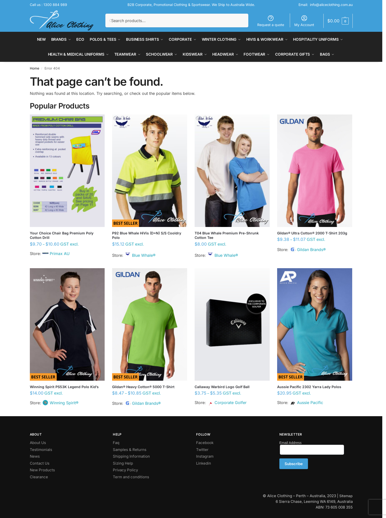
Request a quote (270, 21)
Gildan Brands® (311, 249)
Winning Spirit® (64, 402)
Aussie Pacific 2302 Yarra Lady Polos (309, 387)
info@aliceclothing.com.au (331, 4)
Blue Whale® (144, 255)
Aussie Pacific (310, 402)
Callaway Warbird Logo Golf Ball (222, 387)
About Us (38, 442)
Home (34, 68)
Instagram (205, 456)
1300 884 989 (55, 4)
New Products (42, 470)
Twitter (202, 449)
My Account (304, 21)
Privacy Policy (125, 470)
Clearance (39, 477)
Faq (116, 442)
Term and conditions (131, 477)
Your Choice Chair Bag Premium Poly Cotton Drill (61, 235)
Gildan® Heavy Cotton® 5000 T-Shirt (143, 387)
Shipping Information (131, 456)
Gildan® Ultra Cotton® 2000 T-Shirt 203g (312, 233)
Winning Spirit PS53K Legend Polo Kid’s (64, 387)
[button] (337, 21)
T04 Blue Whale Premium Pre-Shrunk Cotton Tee (227, 235)
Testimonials (41, 449)
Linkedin (203, 463)
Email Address (290, 443)
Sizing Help (123, 463)
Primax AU (60, 253)
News (35, 456)
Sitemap (346, 496)
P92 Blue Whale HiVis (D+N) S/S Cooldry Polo (146, 235)
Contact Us (39, 463)
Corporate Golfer (230, 402)
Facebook (205, 442)
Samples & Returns (129, 449)
